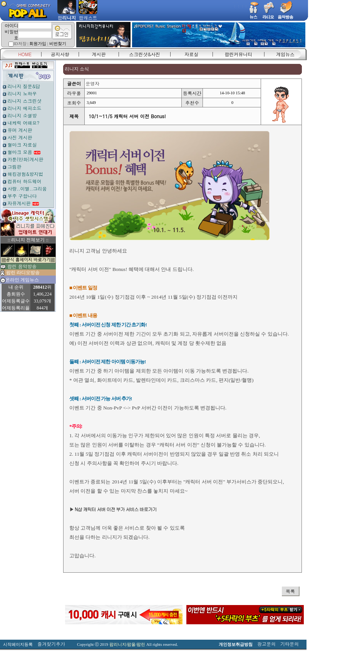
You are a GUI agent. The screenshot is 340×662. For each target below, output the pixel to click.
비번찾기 (57, 44)
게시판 (99, 54)
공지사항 (60, 54)
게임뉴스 (285, 54)
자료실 (191, 54)
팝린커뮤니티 (238, 54)
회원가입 (37, 44)
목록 (290, 591)
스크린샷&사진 (144, 54)
